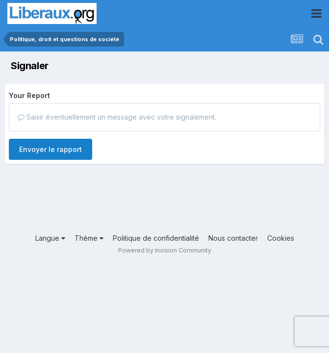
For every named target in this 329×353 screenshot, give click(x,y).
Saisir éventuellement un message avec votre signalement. (117, 117)
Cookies (280, 238)
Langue (50, 238)
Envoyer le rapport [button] (50, 149)
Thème (89, 238)
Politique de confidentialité (156, 238)
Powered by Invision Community (164, 250)
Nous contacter (233, 238)
